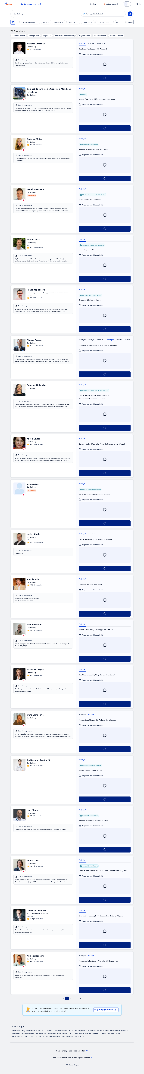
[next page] (80, 998)
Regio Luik (47, 36)
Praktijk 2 (91, 43)
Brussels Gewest (116, 36)
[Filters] (12, 22)
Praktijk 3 (101, 43)
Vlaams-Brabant (18, 36)
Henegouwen (34, 36)
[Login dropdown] (127, 4)
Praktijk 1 (82, 43)
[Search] (130, 13)
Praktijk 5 (119, 340)
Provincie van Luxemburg (65, 36)
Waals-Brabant (100, 36)
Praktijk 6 (129, 340)
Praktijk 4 (110, 340)
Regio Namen (84, 36)
